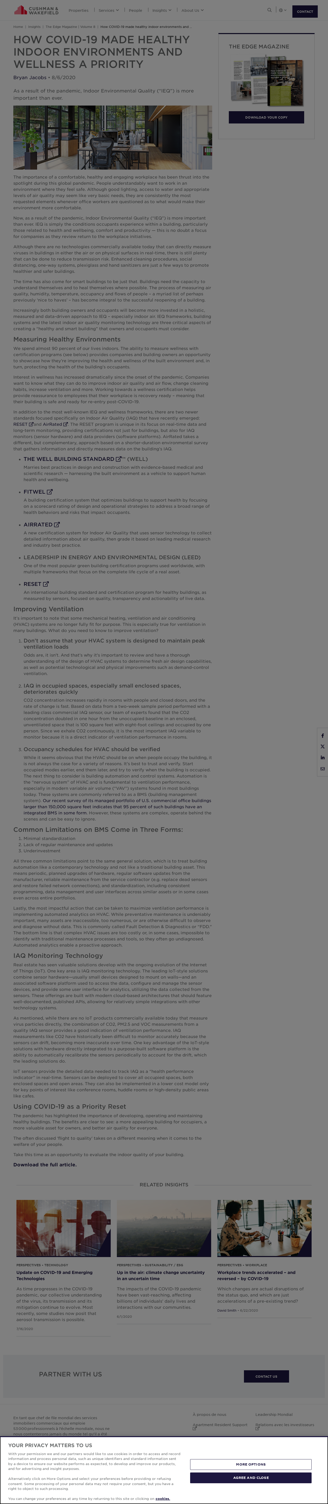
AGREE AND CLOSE (251, 1478)
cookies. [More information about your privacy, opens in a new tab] (163, 1499)
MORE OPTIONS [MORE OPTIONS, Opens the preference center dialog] (251, 1464)
